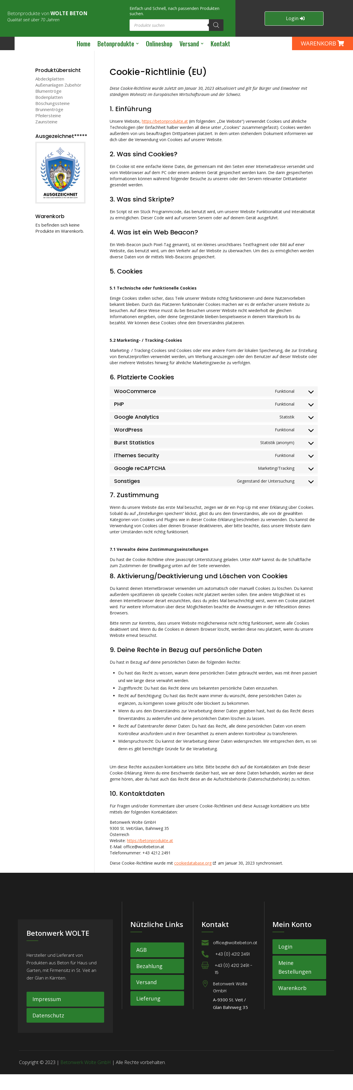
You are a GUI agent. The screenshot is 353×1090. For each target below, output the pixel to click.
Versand (146, 997)
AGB (141, 965)
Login (292, 18)
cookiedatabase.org (193, 878)
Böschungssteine (52, 119)
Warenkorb (292, 1003)
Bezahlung (149, 981)
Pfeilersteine (48, 131)
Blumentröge (48, 106)
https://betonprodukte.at (165, 136)
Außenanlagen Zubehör (58, 100)
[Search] (216, 25)
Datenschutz (48, 1030)
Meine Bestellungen (294, 983)
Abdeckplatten (49, 94)
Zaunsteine (46, 137)
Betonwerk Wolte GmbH (85, 1078)
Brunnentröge (49, 125)
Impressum (46, 1014)
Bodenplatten (49, 112)
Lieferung (148, 1013)
